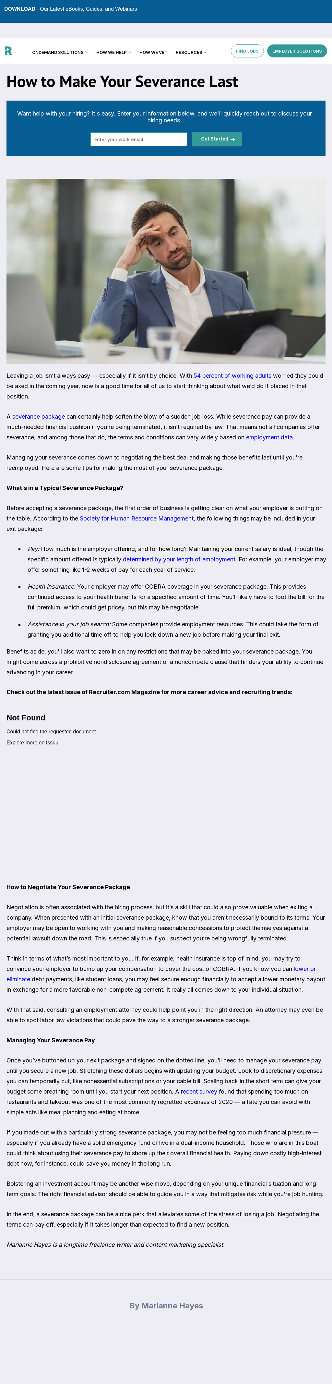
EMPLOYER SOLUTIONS (297, 35)
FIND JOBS (247, 35)
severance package (38, 416)
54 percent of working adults (232, 375)
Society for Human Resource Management (137, 518)
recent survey (199, 1091)
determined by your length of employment (179, 559)
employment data (269, 437)
